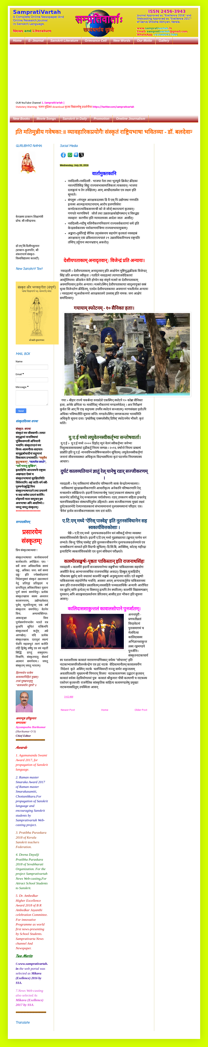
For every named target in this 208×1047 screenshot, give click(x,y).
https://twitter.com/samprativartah (113, 107)
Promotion (101, 118)
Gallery (164, 40)
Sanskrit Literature (64, 40)
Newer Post (68, 710)
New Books (21, 118)
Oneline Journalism (130, 118)
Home (17, 40)
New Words (121, 40)
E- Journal (36, 40)
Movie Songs (46, 118)
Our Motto (144, 40)
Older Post (141, 710)
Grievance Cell (96, 40)
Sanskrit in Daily (75, 118)
